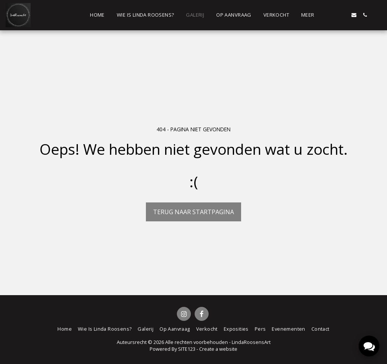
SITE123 (186, 348)
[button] (332, 14)
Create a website (218, 348)
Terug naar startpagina (193, 212)
